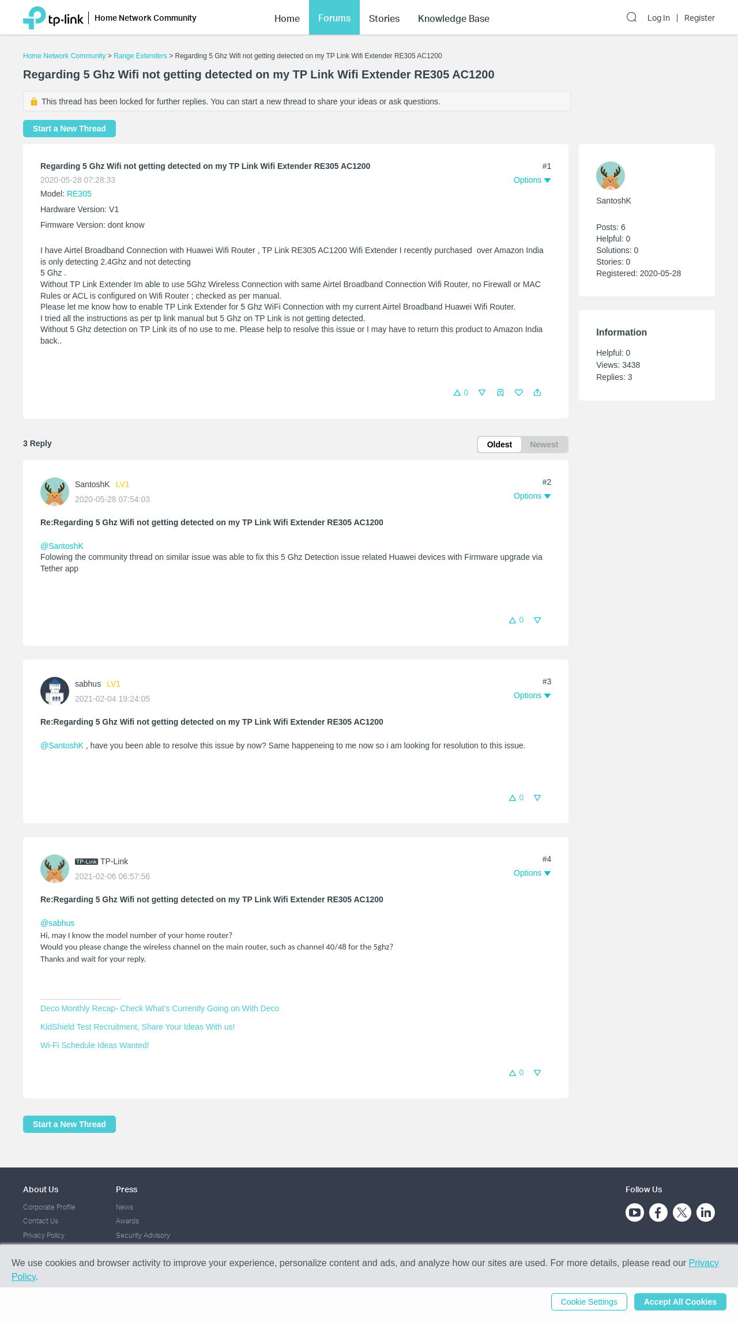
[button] (537, 392)
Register (699, 18)
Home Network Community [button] (146, 17)
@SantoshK (62, 546)
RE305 (79, 193)
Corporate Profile (49, 1207)
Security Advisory (143, 1235)
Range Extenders (140, 56)
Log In (658, 18)
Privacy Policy (44, 1235)
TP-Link (114, 861)
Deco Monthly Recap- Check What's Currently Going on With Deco (159, 1008)
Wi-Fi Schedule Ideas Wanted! (94, 1045)
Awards (127, 1220)
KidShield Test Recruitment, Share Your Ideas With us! (137, 1026)
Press (126, 1189)
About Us (40, 1189)
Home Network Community (64, 56)
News (124, 1207)
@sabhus (57, 923)
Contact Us (40, 1220)
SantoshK (92, 484)
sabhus (88, 683)
